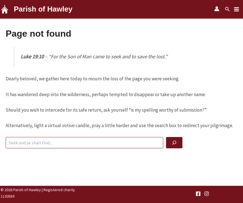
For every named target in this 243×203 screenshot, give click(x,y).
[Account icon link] (216, 8)
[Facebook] (198, 193)
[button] (227, 9)
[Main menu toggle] (236, 9)
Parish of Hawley (43, 9)
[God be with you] (174, 142)
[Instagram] (206, 193)
